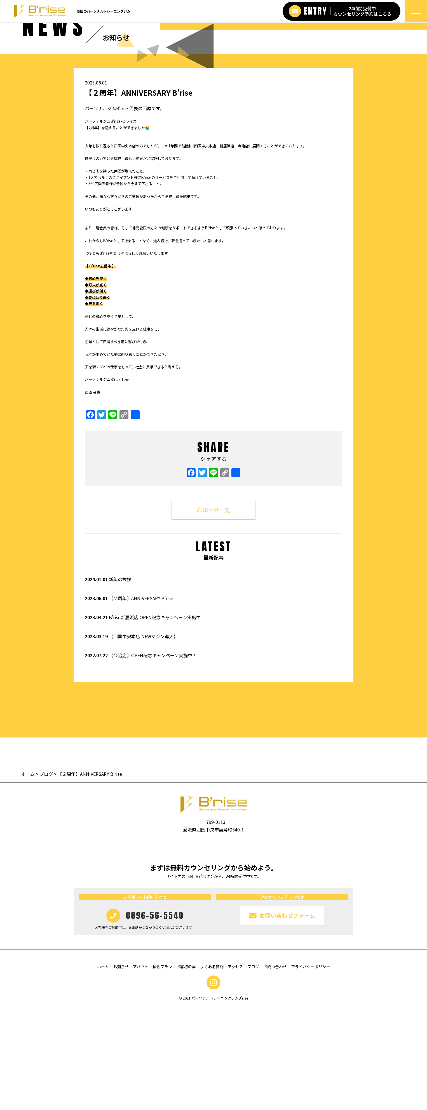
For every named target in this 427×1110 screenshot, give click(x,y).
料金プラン (162, 1068)
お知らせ (121, 1068)
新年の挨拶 (108, 680)
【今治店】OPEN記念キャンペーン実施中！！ (143, 757)
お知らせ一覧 (213, 611)
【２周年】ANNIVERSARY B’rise (129, 700)
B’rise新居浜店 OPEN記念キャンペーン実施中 (143, 719)
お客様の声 (186, 1068)
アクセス (235, 1068)
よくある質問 (212, 1068)
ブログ (46, 875)
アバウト (140, 1068)
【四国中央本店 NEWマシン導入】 (131, 738)
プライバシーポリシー (310, 1068)
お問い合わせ (275, 1068)
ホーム (28, 875)
